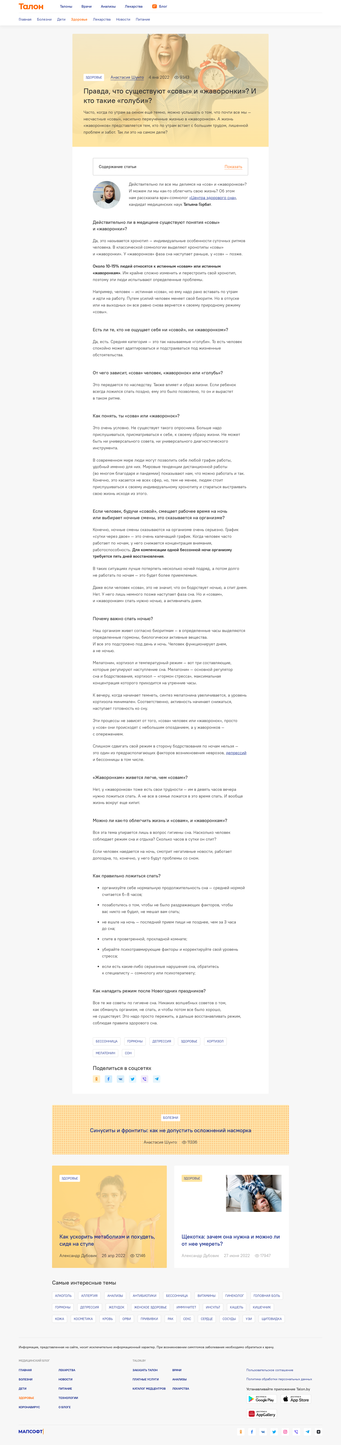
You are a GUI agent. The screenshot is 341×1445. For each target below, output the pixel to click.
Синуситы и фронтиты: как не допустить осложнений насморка (170, 1130)
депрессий (236, 752)
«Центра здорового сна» (212, 197)
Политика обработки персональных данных (279, 1379)
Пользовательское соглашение (269, 1370)
